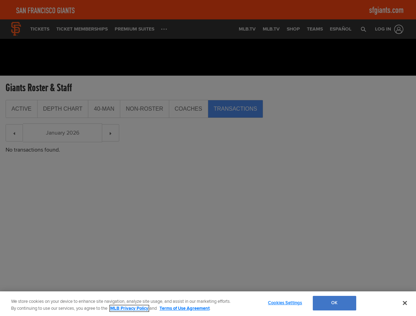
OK (334, 303)
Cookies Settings (285, 303)
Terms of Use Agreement (185, 308)
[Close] (405, 302)
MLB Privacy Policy (129, 308)
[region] (208, 303)
